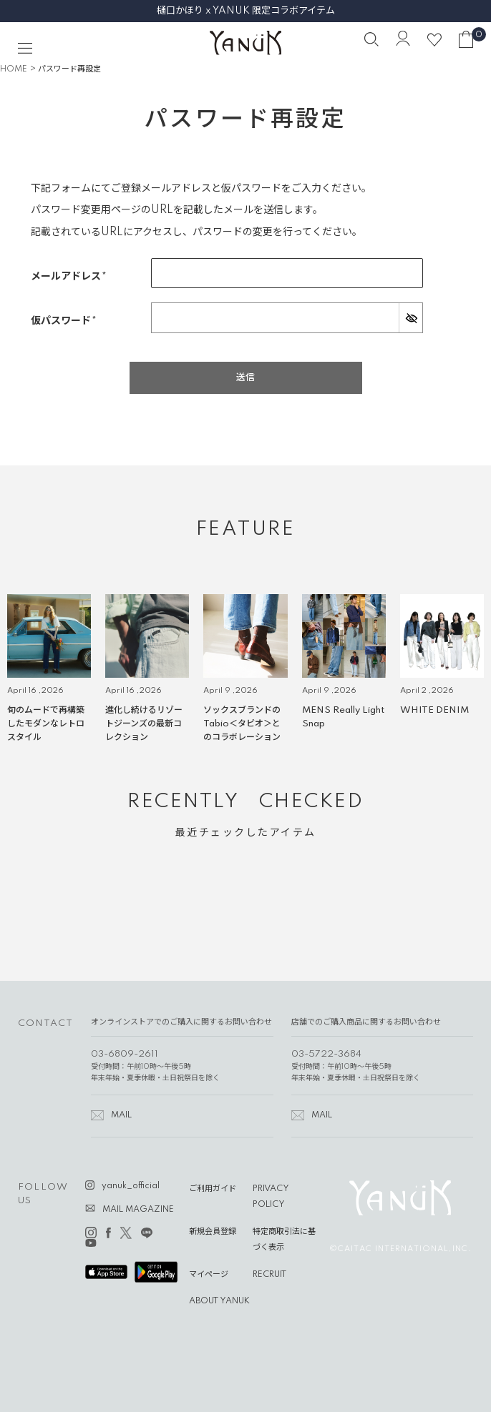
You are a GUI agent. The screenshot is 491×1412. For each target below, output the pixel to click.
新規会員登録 (212, 1232)
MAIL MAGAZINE (138, 1209)
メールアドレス (73, 277)
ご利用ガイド (212, 1189)
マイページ (208, 1274)
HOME (13, 69)
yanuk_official (131, 1186)
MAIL (121, 1115)
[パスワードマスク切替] (410, 317)
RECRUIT (269, 1274)
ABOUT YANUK (219, 1301)
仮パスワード (67, 321)
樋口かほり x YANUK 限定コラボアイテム (246, 11)
